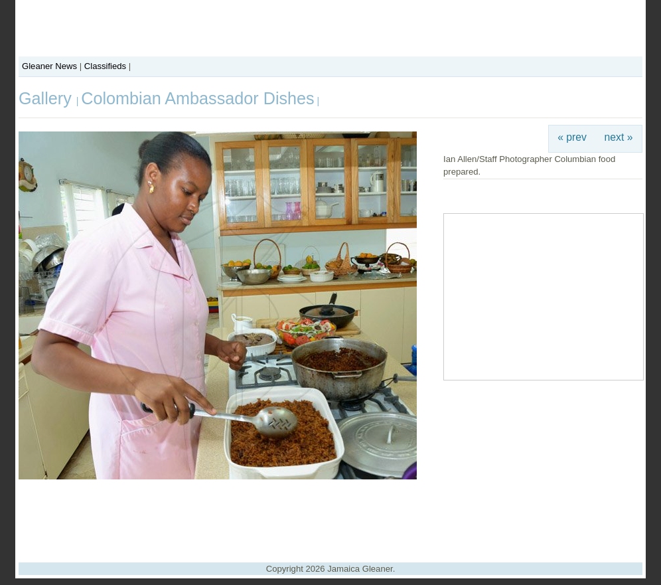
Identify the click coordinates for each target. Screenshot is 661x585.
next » (619, 137)
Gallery (47, 98)
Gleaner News (49, 66)
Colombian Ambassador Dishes (197, 98)
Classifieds (105, 66)
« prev (572, 137)
